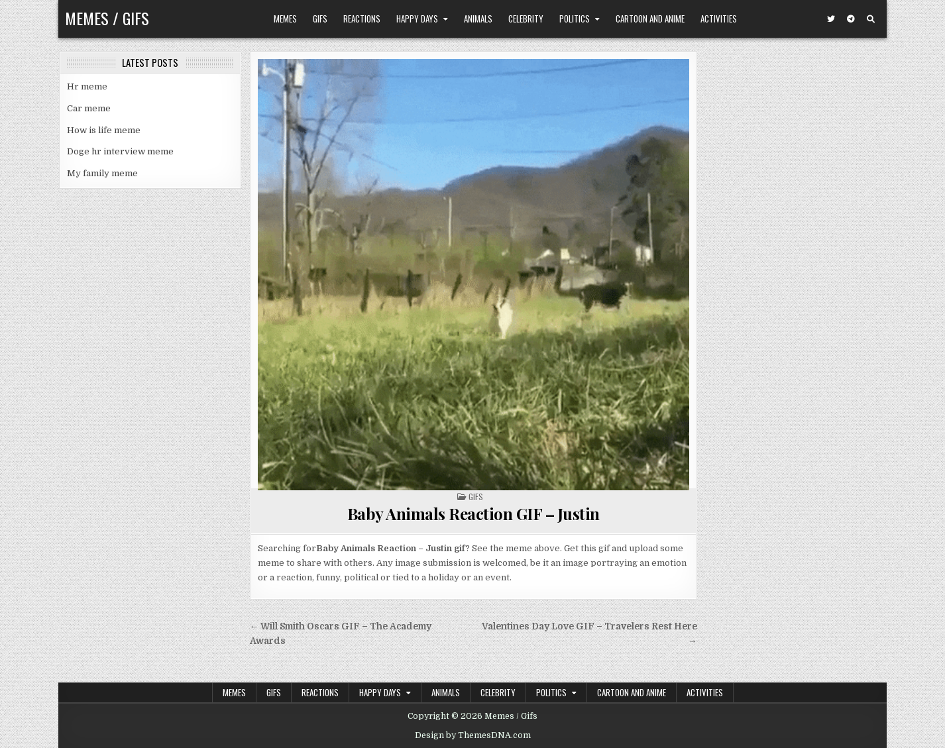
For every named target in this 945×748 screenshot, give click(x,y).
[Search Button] (870, 19)
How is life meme (103, 130)
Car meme (89, 108)
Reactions (361, 18)
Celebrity (525, 18)
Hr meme (87, 86)
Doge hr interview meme (120, 151)
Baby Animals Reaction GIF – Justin (473, 513)
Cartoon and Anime (650, 18)
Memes (285, 18)
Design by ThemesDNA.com (473, 735)
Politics (574, 18)
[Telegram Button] (851, 19)
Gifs (320, 18)
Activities (718, 18)
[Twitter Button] (831, 19)
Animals (478, 18)
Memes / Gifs (107, 18)
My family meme (102, 173)
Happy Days (417, 18)
